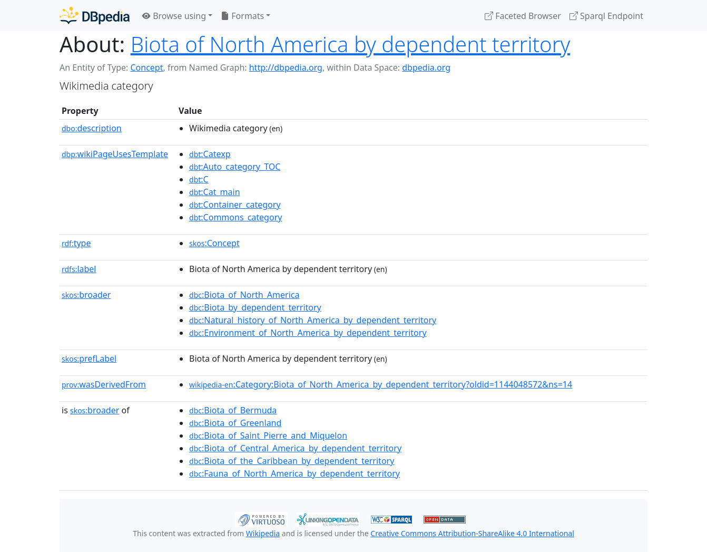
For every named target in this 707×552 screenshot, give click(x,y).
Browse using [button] (174, 16)
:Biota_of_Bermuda (233, 410)
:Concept (214, 243)
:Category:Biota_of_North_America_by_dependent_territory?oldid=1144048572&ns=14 (380, 384)
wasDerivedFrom (104, 384)
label (79, 269)
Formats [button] (242, 16)
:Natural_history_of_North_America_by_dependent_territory (312, 320)
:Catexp (209, 154)
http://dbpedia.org (285, 67)
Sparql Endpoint (606, 16)
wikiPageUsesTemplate (115, 154)
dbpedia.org (426, 67)
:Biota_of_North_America (244, 295)
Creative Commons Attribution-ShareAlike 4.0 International (472, 533)
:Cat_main (214, 192)
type (76, 243)
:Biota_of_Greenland (235, 423)
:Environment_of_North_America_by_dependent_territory (308, 332)
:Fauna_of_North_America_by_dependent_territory (294, 473)
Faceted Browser (523, 16)
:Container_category (235, 204)
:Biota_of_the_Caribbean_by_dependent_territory (291, 461)
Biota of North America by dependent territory (351, 44)
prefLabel (89, 358)
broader (86, 295)
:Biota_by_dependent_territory (255, 307)
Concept (146, 67)
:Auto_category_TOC (234, 166)
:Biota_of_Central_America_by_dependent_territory (295, 448)
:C (199, 179)
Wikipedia (263, 533)
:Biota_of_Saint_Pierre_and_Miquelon (268, 435)
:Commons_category (235, 217)
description (92, 128)
